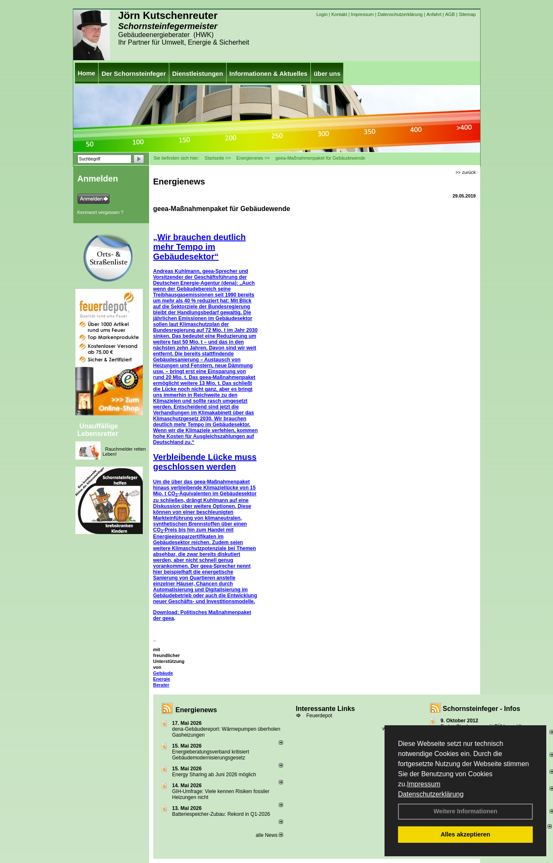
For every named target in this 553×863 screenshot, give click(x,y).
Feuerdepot (319, 716)
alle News (269, 835)
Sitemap (467, 14)
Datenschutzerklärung (431, 794)
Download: (167, 612)
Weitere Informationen (465, 811)
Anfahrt (433, 14)
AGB (450, 14)
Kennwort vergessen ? (100, 212)
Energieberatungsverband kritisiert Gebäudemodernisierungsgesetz (210, 755)
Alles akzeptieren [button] (465, 834)
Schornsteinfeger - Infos (481, 708)
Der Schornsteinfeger (134, 73)
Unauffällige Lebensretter (97, 429)
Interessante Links (325, 708)
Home (87, 73)
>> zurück (465, 172)
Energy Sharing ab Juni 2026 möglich (214, 775)
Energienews (196, 709)
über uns (327, 73)
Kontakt (339, 14)
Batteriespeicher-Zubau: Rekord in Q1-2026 (221, 814)
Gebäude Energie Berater (163, 679)
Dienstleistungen (197, 73)
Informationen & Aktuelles (268, 73)
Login (322, 14)
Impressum (423, 784)
